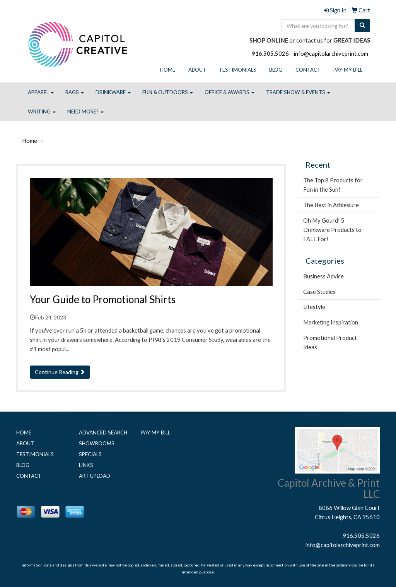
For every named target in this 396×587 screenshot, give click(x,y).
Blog (275, 70)
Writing (42, 111)
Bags (74, 92)
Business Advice (323, 276)
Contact (308, 70)
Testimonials (237, 70)
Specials (90, 454)
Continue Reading (60, 372)
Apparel (41, 92)
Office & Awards (229, 92)
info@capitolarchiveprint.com (331, 53)
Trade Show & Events (298, 92)
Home (167, 70)
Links (86, 465)
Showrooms (96, 443)
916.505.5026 (270, 53)
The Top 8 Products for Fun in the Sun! (333, 185)
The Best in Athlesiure (331, 205)
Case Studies (319, 291)
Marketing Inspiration (330, 322)
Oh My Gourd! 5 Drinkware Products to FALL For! (332, 229)
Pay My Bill (347, 70)
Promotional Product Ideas (330, 342)
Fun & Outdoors (167, 92)
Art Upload (94, 476)
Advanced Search (103, 432)
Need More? (85, 111)
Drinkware (113, 92)
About (197, 70)
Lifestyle (314, 307)
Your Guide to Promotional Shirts (103, 299)
